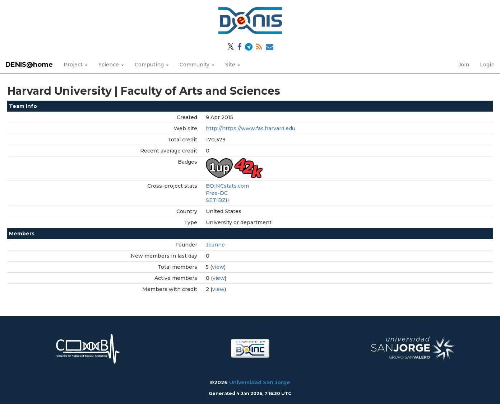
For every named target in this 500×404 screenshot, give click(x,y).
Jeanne (215, 244)
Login (487, 64)
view (218, 267)
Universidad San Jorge (259, 382)
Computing (152, 64)
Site (232, 64)
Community (197, 64)
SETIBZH (218, 200)
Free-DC (217, 193)
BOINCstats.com (227, 186)
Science (111, 64)
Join (463, 64)
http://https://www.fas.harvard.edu (250, 128)
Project (76, 64)
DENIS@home (29, 65)
